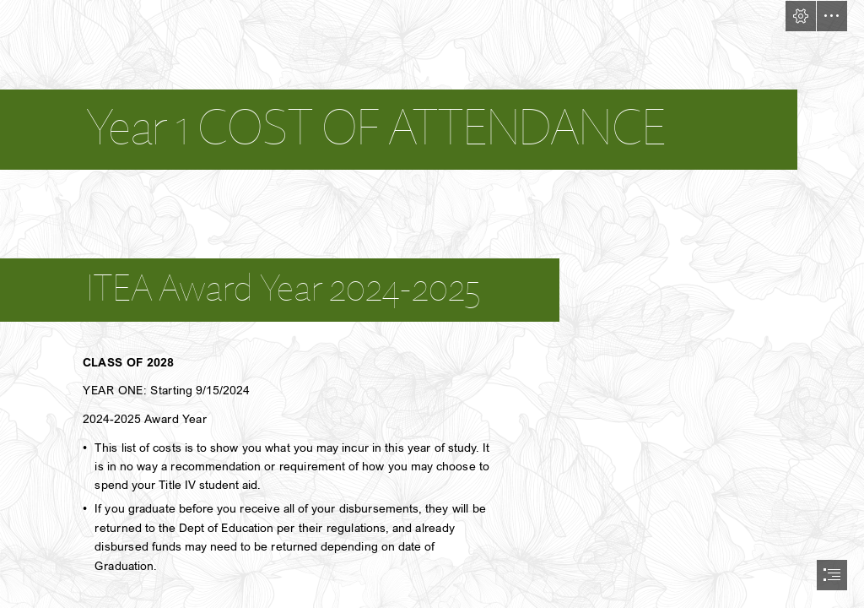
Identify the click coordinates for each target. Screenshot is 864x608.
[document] (432, 304)
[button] (801, 16)
